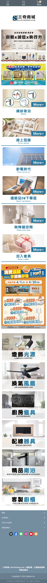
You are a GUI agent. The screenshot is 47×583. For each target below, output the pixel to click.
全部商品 (5, 518)
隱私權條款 (6, 528)
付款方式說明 (7, 523)
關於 (3, 513)
